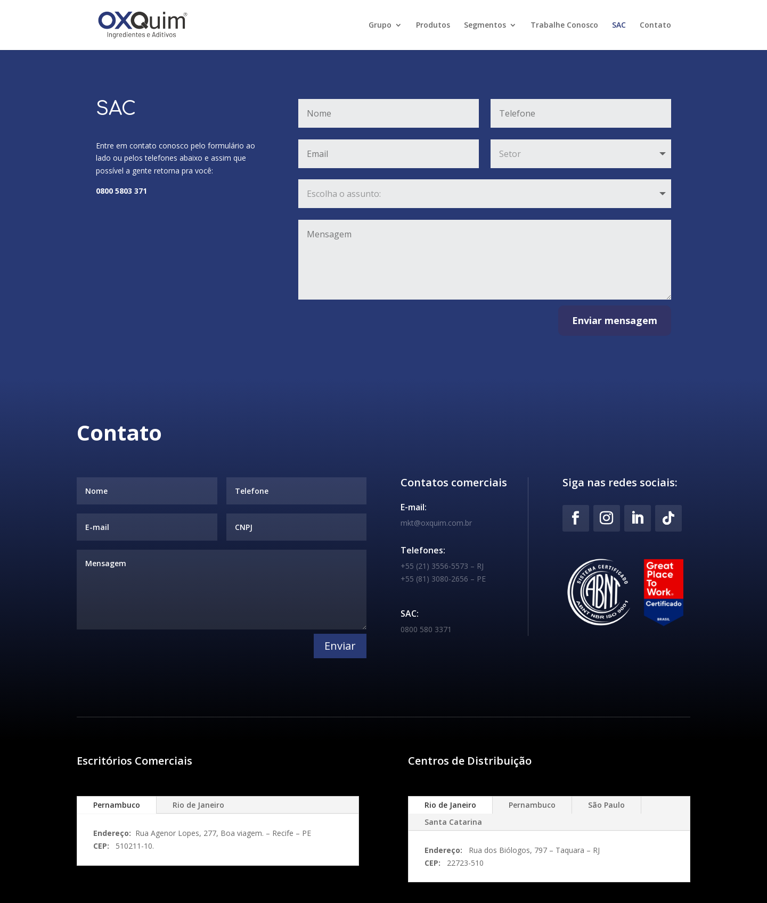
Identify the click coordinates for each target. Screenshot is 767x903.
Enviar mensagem (614, 320)
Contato (655, 25)
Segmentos (485, 25)
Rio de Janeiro (198, 805)
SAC (619, 25)
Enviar (340, 646)
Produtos (433, 25)
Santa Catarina (453, 822)
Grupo (380, 25)
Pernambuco (116, 805)
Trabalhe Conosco (564, 25)
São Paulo (606, 805)
